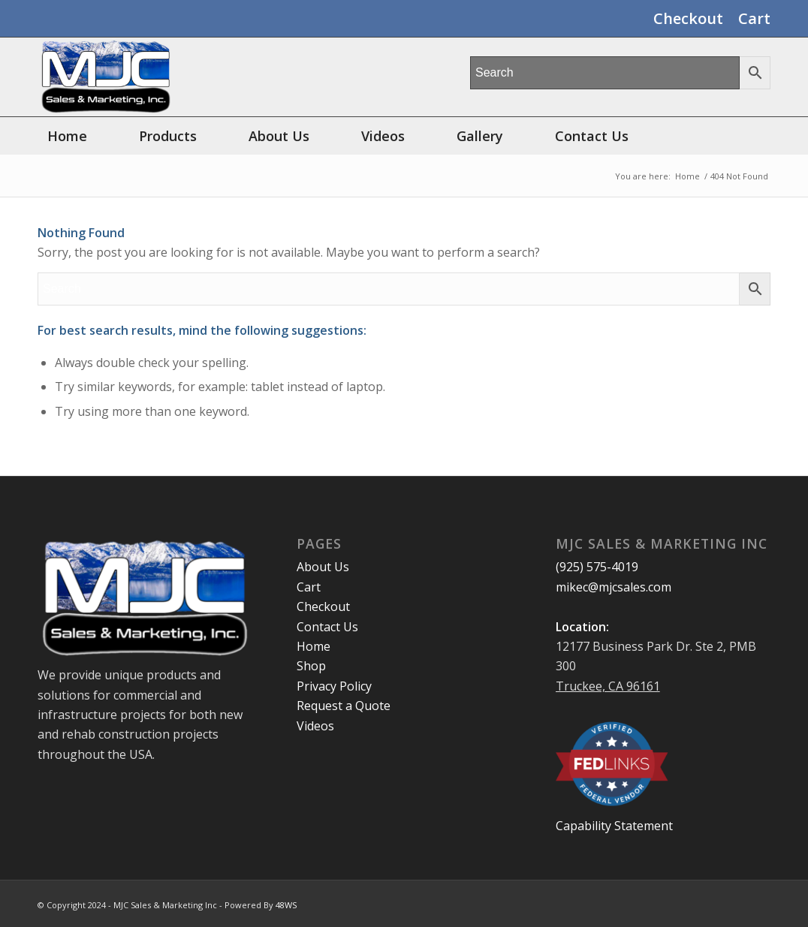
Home (313, 646)
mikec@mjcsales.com (613, 587)
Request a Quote (343, 705)
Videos (315, 726)
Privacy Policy (334, 686)
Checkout (688, 18)
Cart (754, 18)
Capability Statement (614, 825)
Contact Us (327, 627)
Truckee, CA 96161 (608, 686)
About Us (323, 566)
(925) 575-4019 (597, 566)
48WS (286, 904)
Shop (311, 666)
